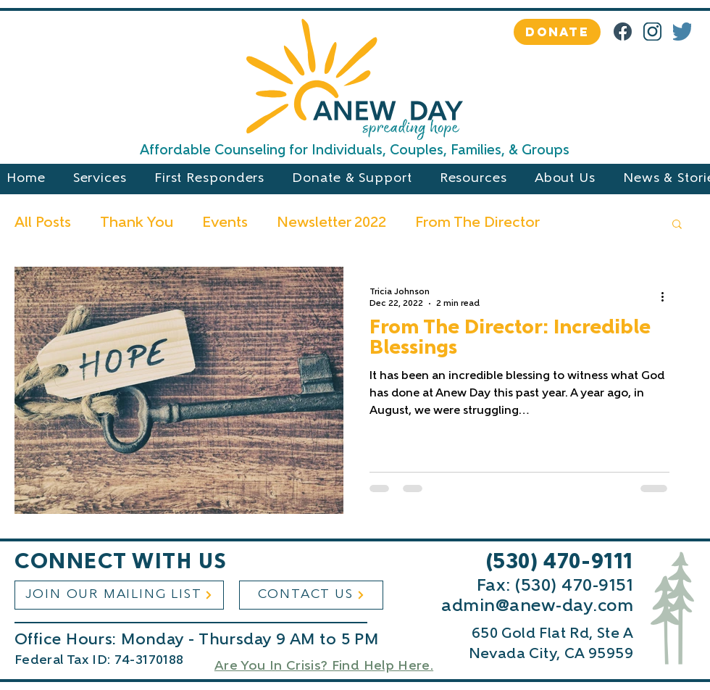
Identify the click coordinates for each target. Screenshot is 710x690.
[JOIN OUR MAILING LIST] (119, 595)
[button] (677, 225)
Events (225, 223)
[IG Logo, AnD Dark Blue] (652, 31)
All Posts (42, 223)
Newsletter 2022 (331, 223)
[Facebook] (623, 31)
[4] (682, 31)
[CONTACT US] (311, 595)
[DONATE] (557, 32)
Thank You (136, 223)
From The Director (477, 223)
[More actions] (667, 296)
